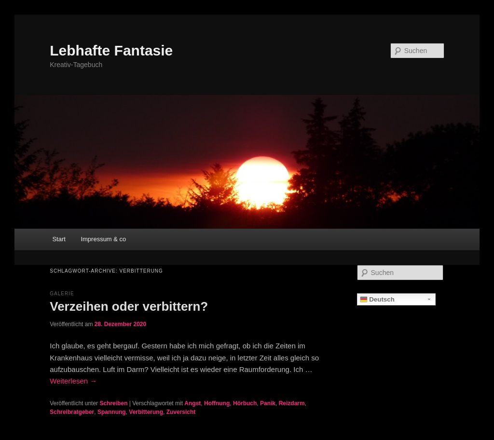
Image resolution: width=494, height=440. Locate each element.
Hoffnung (217, 403)
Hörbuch (245, 403)
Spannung (111, 412)
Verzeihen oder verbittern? (129, 306)
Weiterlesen (73, 381)
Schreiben (113, 403)
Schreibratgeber (72, 412)
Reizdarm (292, 403)
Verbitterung (146, 412)
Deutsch (377, 299)
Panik (267, 403)
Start (58, 239)
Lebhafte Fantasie (111, 50)
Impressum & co (103, 239)
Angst (192, 403)
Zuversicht (181, 412)
